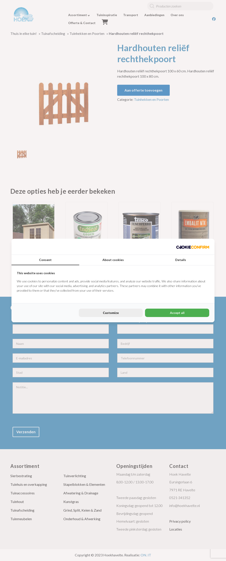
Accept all (177, 313)
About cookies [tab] (113, 260)
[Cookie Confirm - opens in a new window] (192, 246)
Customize (111, 313)
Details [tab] (180, 260)
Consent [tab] (45, 260)
